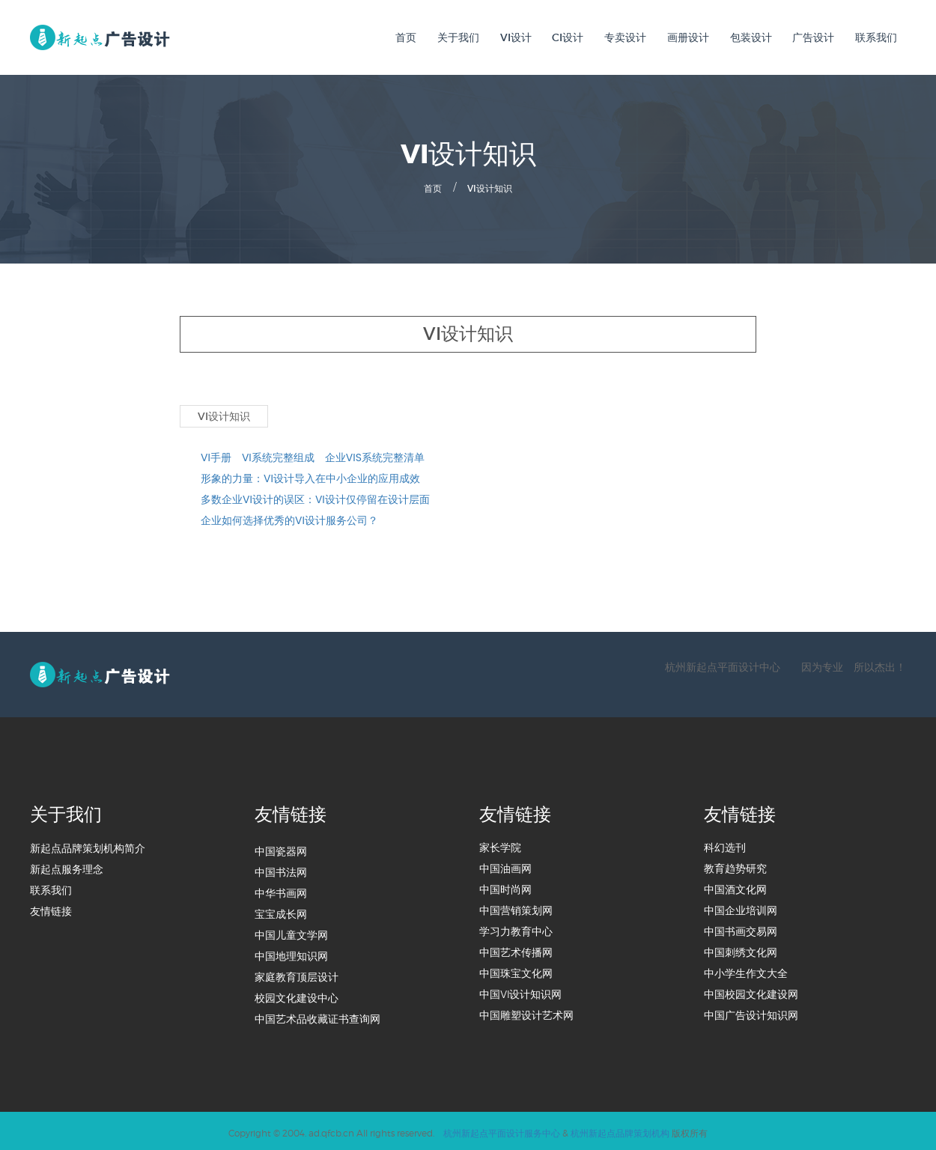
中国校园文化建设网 (751, 992)
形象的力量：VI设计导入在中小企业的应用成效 (310, 476)
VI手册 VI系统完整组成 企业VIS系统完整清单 (313, 455)
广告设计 (813, 37)
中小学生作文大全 (746, 971)
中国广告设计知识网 (751, 1013)
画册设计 (688, 37)
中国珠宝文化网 (516, 971)
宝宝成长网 (281, 911)
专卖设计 (625, 37)
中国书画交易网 (740, 929)
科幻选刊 (725, 845)
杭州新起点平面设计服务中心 (501, 1129)
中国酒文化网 (735, 887)
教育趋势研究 (735, 866)
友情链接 (51, 908)
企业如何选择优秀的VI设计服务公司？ (289, 518)
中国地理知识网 (291, 953)
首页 (405, 37)
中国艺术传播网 (516, 950)
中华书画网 (281, 890)
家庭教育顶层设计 (296, 974)
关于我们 (458, 37)
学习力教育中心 (516, 929)
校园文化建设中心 (296, 995)
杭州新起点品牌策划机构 (620, 1129)
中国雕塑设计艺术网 (526, 1013)
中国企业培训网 (740, 908)
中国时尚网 (505, 887)
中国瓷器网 (281, 849)
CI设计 (567, 37)
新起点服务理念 (66, 867)
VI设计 (516, 37)
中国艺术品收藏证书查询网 (317, 1016)
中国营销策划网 (516, 908)
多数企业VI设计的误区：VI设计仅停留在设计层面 (315, 497)
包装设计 (751, 37)
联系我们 (876, 37)
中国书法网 (281, 869)
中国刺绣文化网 (740, 950)
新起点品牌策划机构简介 (87, 846)
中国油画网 (505, 866)
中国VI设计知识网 (520, 992)
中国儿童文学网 (291, 932)
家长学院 (500, 845)
